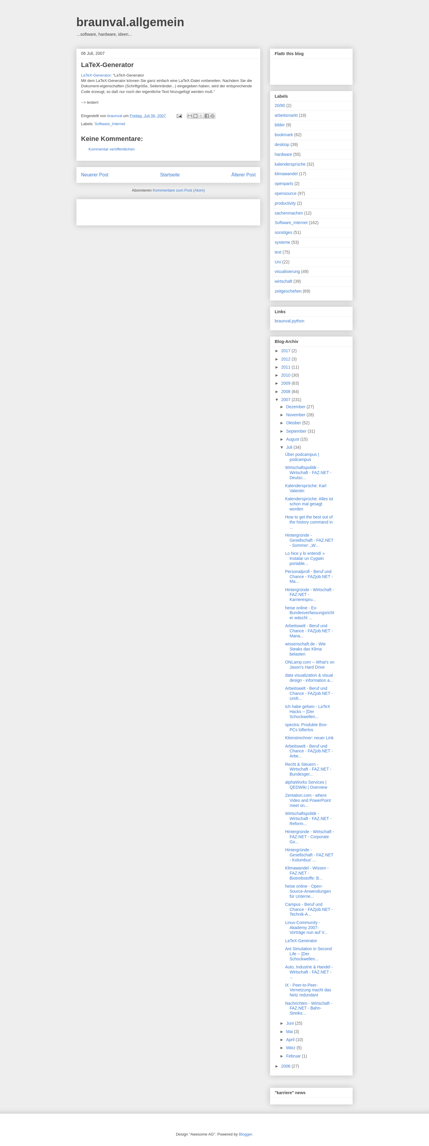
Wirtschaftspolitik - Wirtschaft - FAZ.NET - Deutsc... (308, 472)
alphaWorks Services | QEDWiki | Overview (306, 785)
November (296, 414)
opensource (285, 193)
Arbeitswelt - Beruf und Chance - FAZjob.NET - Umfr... (309, 693)
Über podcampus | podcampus (302, 457)
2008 (286, 391)
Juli (289, 447)
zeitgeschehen (288, 291)
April (291, 1039)
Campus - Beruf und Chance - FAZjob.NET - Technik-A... (309, 909)
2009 (286, 383)
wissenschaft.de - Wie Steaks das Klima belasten (305, 649)
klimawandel (286, 173)
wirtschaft (283, 281)
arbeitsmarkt (286, 115)
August (293, 439)
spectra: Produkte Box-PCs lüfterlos (306, 727)
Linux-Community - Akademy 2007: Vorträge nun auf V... (306, 927)
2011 (286, 367)
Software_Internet (110, 124)
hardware (283, 154)
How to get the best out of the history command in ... (309, 522)
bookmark (284, 134)
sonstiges (283, 232)
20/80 (280, 105)
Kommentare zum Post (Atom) (179, 190)
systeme (282, 242)
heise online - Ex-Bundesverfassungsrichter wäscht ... (309, 612)
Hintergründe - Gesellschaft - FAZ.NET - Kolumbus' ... (309, 854)
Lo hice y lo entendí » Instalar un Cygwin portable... (305, 558)
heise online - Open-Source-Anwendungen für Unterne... (308, 891)
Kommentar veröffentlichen (111, 149)
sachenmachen (289, 213)
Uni (278, 262)
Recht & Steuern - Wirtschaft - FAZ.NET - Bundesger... (308, 769)
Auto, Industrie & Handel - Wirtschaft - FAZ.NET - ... (309, 972)
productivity (285, 203)
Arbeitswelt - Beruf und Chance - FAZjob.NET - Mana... (309, 630)
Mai (290, 1031)
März (291, 1047)
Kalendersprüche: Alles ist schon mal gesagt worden (309, 503)
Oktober (294, 422)
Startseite (170, 174)
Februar (294, 1056)
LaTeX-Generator (107, 65)
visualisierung (287, 271)
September (296, 431)
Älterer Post (243, 174)
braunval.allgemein (130, 22)
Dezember (296, 406)
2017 (286, 350)
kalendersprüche (290, 164)
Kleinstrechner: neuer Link (309, 737)
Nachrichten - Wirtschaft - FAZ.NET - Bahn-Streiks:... (308, 1008)
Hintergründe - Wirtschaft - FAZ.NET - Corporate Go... (309, 836)
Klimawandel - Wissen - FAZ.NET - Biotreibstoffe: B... (307, 873)
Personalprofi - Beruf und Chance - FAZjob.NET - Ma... (309, 576)
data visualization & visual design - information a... (309, 678)
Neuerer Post (94, 174)
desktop (282, 144)
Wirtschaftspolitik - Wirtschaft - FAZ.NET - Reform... (308, 818)
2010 (286, 375)
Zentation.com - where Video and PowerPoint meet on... (308, 800)
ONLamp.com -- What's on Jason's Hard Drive (309, 665)
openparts (284, 183)
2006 (286, 1066)
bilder (280, 124)
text (278, 252)
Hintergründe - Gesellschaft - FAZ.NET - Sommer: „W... (309, 540)
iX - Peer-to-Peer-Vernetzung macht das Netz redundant (308, 990)
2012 (286, 359)
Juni (290, 1023)
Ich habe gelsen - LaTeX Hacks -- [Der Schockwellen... (307, 711)
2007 (286, 399)
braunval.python (289, 321)
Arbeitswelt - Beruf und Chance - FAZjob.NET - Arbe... (309, 751)
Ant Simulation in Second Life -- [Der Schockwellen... (308, 953)
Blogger (245, 1134)
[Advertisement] (150, 210)
